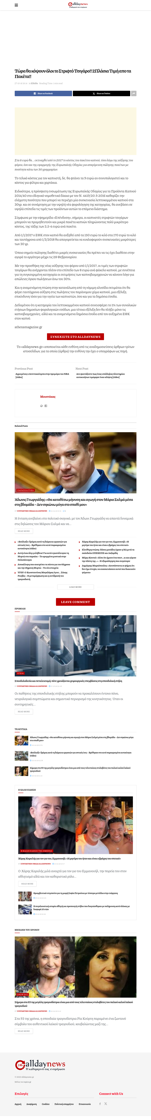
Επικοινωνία (85, 1107)
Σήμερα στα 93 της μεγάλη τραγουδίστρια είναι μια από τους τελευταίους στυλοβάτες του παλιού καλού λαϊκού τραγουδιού (74, 1007)
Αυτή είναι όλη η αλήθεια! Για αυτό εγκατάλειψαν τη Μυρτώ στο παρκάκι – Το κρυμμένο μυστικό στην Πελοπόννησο (43, 558)
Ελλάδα (34, 83)
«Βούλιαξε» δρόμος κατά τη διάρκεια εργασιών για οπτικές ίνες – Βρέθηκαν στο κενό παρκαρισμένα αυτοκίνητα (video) (42, 547)
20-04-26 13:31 (55, 512)
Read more (25, 532)
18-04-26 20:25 (39, 901)
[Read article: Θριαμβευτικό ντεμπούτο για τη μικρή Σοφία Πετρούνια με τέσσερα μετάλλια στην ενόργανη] (25, 899)
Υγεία (20, 675)
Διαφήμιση (31, 1107)
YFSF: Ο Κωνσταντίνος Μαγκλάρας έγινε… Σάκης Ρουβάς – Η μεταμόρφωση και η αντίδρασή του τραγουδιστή (42, 578)
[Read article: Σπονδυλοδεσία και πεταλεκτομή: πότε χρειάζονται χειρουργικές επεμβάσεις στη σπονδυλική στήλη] (75, 648)
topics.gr (27, 1085)
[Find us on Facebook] (100, 1107)
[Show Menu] (16, 5)
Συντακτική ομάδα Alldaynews (32, 512)
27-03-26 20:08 (55, 688)
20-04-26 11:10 (55, 1014)
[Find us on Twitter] (105, 1107)
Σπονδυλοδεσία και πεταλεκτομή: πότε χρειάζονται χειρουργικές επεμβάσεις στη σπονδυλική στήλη (68, 683)
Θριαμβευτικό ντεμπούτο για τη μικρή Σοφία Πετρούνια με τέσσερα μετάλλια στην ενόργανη (75, 896)
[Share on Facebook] (43, 93)
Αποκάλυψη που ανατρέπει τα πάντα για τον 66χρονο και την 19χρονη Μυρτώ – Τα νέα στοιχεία (44, 568)
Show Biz (22, 997)
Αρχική (18, 1107)
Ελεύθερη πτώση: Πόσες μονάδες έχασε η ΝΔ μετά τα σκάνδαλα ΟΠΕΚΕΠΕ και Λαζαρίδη (108, 553)
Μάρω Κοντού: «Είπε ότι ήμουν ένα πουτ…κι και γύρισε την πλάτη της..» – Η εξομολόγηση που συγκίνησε (109, 561)
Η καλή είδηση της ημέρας (36, 853)
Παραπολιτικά (25, 491)
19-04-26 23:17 (58, 866)
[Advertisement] (75, 39)
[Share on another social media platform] (133, 93)
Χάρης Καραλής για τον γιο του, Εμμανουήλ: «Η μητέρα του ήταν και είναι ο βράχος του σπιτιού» (105, 545)
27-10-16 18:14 (21, 83)
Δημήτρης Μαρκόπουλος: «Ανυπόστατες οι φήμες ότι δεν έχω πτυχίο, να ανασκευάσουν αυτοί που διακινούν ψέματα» (109, 571)
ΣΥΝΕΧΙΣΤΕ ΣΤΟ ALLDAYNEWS (75, 336)
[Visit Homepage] (78, 5)
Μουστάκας (48, 398)
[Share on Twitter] (101, 93)
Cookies (45, 1107)
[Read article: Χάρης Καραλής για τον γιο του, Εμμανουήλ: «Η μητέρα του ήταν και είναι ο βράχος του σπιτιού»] (75, 828)
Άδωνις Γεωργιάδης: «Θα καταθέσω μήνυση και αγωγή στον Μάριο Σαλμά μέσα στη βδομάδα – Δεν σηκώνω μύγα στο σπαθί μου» (74, 503)
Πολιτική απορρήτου (64, 1107)
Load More (75, 589)
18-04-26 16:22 (39, 917)
